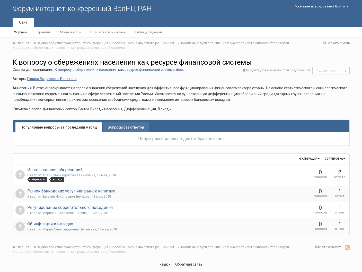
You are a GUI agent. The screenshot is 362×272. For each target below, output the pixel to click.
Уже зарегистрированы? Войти (321, 6)
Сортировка (335, 158)
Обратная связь (188, 264)
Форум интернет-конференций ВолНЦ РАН (82, 8)
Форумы (20, 32)
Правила (44, 32)
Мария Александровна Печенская (69, 229)
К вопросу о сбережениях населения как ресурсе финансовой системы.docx (119, 69)
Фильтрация (309, 158)
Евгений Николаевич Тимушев (66, 196)
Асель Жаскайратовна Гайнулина (68, 175)
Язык (165, 264)
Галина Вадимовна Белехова (52, 79)
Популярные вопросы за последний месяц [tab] (59, 127)
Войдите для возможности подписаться (278, 70)
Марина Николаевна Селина (64, 213)
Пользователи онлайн (108, 32)
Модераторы (70, 32)
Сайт (23, 22)
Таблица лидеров (148, 32)
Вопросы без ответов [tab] (126, 127)
